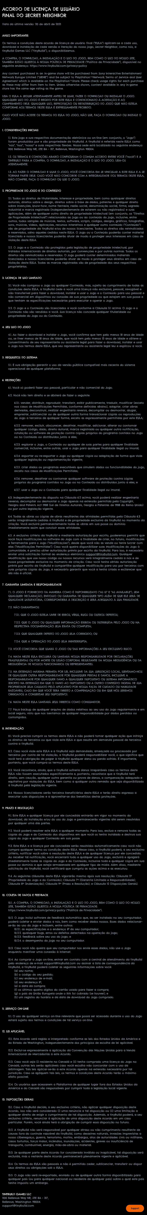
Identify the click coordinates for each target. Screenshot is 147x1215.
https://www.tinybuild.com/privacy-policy (58, 66)
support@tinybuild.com (102, 554)
